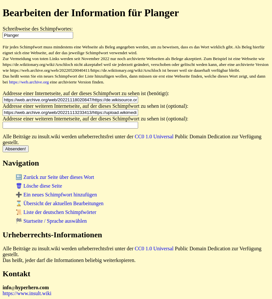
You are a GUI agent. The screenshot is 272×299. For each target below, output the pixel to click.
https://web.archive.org (29, 82)
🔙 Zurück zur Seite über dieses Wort (55, 177)
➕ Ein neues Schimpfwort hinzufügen (56, 194)
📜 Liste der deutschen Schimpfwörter (56, 212)
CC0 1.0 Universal (154, 136)
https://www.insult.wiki (27, 293)
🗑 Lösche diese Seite (39, 186)
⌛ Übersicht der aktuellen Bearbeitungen (60, 203)
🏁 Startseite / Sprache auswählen (51, 221)
